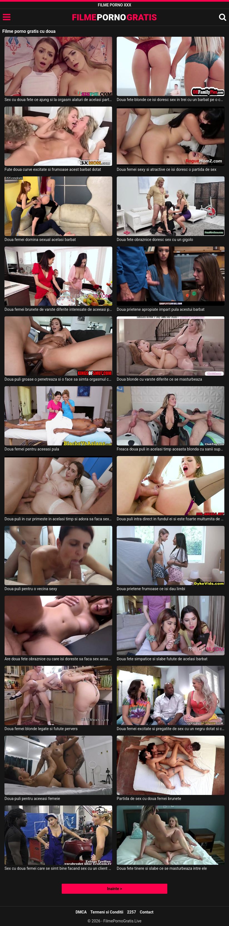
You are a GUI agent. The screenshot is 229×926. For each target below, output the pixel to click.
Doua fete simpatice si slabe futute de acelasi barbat (162, 659)
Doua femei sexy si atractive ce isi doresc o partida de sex (166, 169)
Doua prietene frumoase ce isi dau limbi (151, 589)
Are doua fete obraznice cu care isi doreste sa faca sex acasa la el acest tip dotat (58, 659)
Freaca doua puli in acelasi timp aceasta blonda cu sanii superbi (171, 449)
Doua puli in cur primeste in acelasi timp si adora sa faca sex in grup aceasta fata (58, 519)
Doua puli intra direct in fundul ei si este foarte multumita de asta (171, 519)
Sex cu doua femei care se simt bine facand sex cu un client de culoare (58, 868)
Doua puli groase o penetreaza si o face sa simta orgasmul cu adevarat (58, 379)
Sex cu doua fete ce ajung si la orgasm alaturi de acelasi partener (58, 99)
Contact (146, 912)
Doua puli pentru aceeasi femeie (32, 798)
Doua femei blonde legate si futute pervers (41, 728)
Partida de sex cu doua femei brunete (149, 798)
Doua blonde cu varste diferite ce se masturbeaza (159, 379)
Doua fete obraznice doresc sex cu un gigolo (155, 239)
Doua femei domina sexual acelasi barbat (40, 239)
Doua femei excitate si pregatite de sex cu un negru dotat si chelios (171, 728)
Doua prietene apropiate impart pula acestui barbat (161, 309)
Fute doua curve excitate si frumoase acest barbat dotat (52, 169)
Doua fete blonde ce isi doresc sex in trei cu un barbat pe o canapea (171, 99)
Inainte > (114, 888)
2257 (131, 912)
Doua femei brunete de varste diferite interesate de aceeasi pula (58, 309)
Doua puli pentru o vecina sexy (30, 589)
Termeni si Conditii (106, 912)
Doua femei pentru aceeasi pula (31, 449)
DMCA (81, 912)
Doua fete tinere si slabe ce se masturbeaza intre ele (162, 868)
